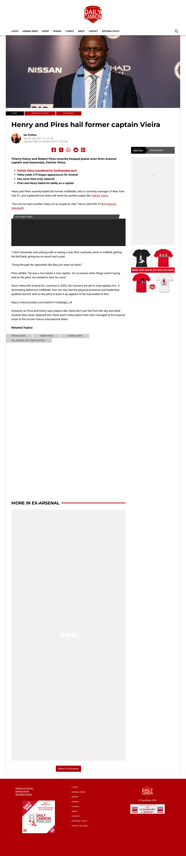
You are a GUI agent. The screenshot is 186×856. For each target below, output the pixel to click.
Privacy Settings (80, 826)
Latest (15, 31)
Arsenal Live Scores (24, 788)
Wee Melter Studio (23, 794)
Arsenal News (30, 31)
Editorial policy (110, 31)
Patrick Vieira (99, 195)
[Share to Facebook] (53, 149)
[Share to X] (61, 149)
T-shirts (69, 31)
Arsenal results (22, 791)
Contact (93, 31)
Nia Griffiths (30, 135)
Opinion (57, 31)
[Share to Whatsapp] (68, 149)
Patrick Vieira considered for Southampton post (47, 170)
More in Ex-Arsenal (35, 502)
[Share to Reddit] (75, 149)
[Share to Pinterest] (83, 149)
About (81, 31)
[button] (176, 31)
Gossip (45, 31)
